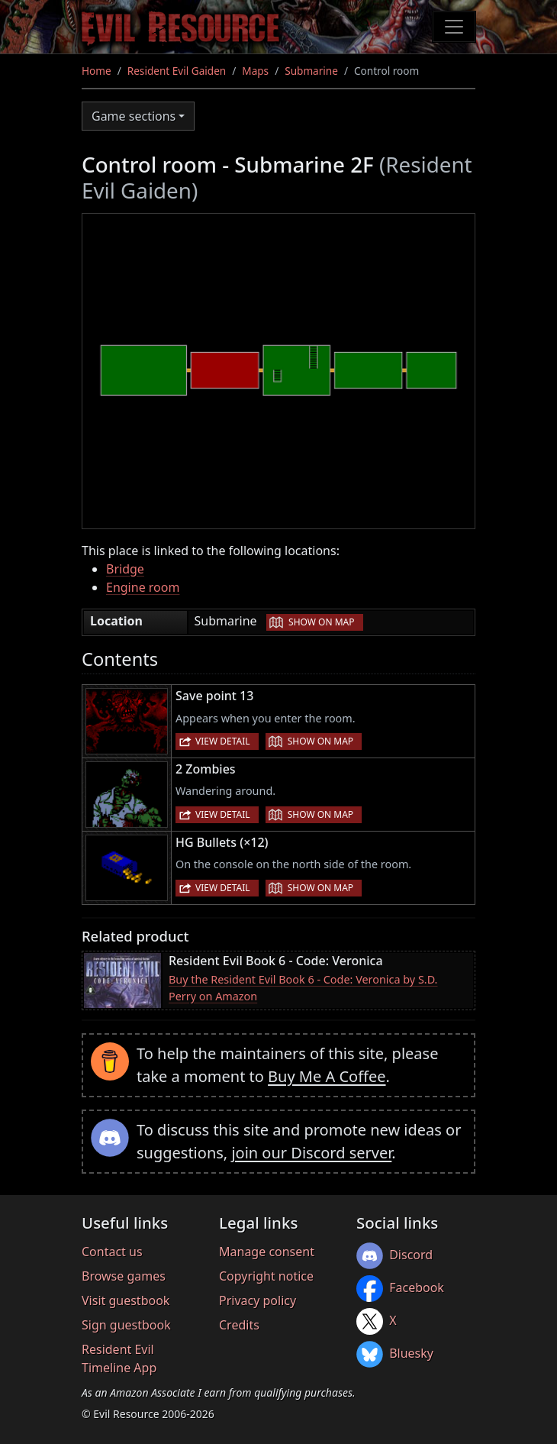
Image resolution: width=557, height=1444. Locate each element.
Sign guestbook (126, 1324)
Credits (239, 1324)
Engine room (142, 587)
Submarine (311, 70)
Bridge (125, 568)
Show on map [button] (321, 621)
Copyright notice (266, 1276)
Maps (255, 70)
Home (96, 70)
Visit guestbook (125, 1300)
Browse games (124, 1276)
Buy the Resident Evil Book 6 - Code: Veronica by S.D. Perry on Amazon (303, 987)
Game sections (133, 116)
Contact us (112, 1251)
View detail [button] (222, 741)
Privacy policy (257, 1300)
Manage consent (266, 1251)
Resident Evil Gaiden (176, 70)
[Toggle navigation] (454, 26)
